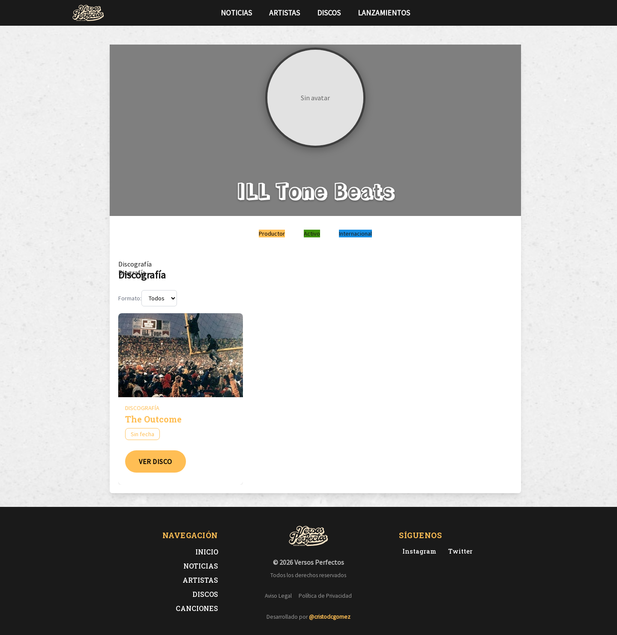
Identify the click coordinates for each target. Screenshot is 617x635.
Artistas (284, 13)
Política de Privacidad (325, 595)
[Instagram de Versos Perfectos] (417, 551)
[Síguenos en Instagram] (542, 12)
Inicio (206, 551)
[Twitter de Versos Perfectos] (459, 551)
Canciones (197, 608)
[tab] (135, 264)
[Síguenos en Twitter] (528, 12)
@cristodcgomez (329, 616)
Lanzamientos (384, 13)
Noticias (236, 13)
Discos (329, 13)
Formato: (129, 298)
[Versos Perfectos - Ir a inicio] (88, 12)
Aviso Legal (278, 595)
